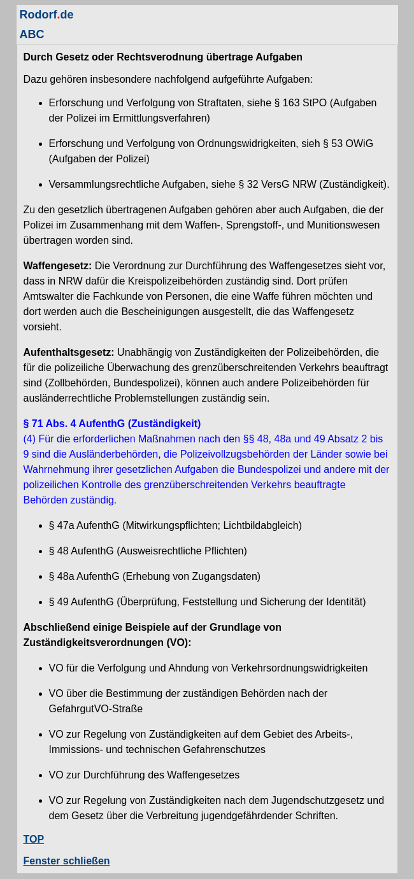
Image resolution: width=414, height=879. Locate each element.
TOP (34, 839)
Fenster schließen (67, 860)
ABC (32, 34)
